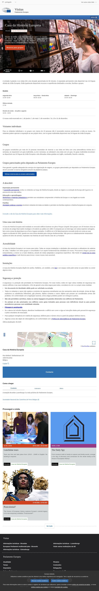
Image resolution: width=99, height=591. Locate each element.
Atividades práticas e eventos (12, 205)
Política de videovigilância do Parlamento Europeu (69, 319)
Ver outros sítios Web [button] (87, 2)
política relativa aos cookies (39, 587)
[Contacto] (49, 372)
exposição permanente (11, 190)
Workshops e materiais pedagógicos (15, 197)
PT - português (6, 2)
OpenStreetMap (85, 346)
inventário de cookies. (61, 587)
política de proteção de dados (81, 584)
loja (56, 268)
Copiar (5, 363)
